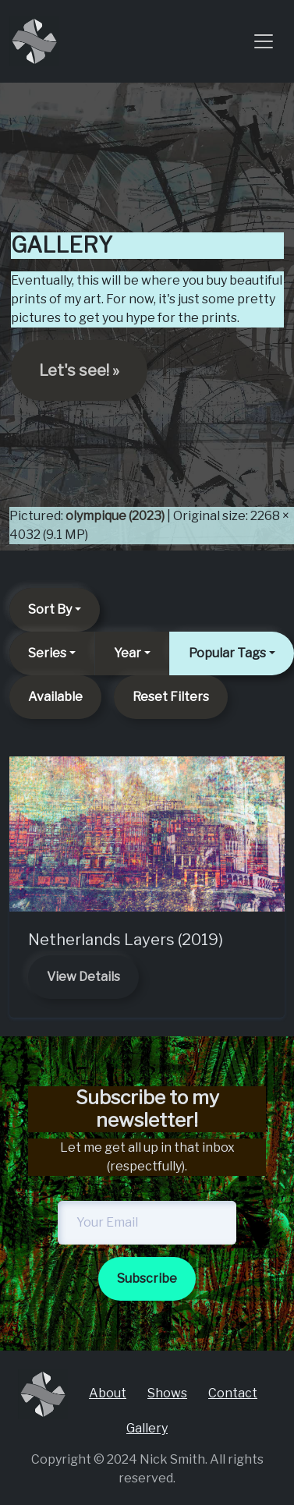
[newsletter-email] (147, 1223)
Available (55, 696)
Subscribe (147, 1278)
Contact (232, 1393)
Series (47, 653)
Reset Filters (171, 696)
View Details (83, 976)
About (107, 1393)
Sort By (50, 609)
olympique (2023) (115, 515)
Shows (167, 1393)
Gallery (147, 1428)
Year (127, 653)
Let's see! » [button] (79, 370)
